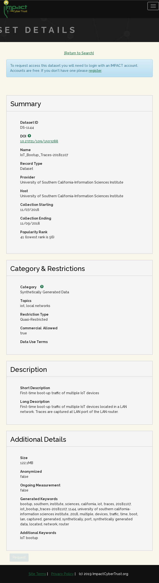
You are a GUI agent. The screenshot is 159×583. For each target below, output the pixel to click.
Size (24, 458)
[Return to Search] (79, 53)
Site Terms (37, 574)
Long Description (35, 402)
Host (24, 191)
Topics (25, 301)
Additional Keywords (38, 533)
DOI (25, 136)
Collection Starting (36, 205)
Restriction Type (34, 314)
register (95, 71)
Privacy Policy (62, 574)
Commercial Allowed (38, 328)
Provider (27, 177)
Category (32, 287)
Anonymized (31, 471)
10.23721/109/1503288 (39, 141)
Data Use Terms (34, 342)
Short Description (35, 388)
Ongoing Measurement (40, 485)
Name (25, 150)
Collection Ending (35, 218)
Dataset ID (29, 122)
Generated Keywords (38, 499)
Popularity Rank (33, 232)
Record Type (31, 164)
